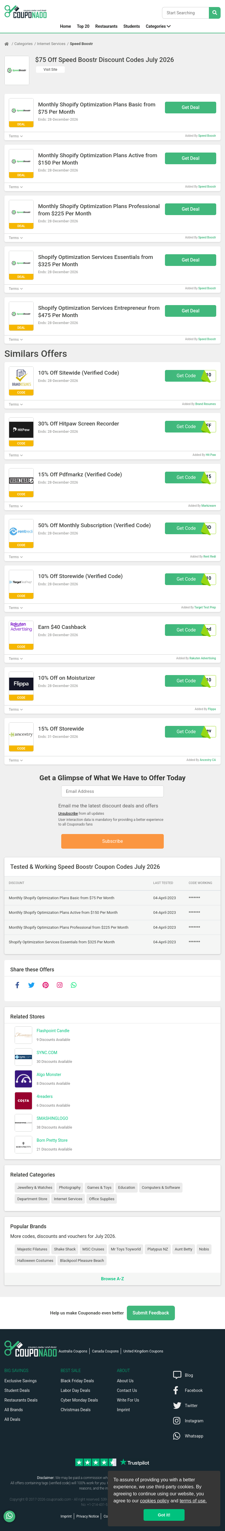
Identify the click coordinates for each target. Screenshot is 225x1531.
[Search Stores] (215, 13)
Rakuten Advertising (203, 658)
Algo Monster (49, 1074)
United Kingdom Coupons (143, 1351)
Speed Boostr (81, 43)
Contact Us (127, 1390)
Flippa (212, 709)
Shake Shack (65, 1249)
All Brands (13, 1409)
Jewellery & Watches (34, 1187)
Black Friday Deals (77, 1380)
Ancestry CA (208, 760)
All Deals (12, 1419)
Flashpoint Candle (53, 1030)
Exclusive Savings (20, 1380)
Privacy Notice (87, 1516)
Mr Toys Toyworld (126, 1249)
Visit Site (50, 70)
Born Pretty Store (52, 1140)
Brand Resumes (205, 404)
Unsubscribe (68, 814)
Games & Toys (99, 1187)
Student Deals (17, 1390)
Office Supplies (101, 1199)
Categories (156, 26)
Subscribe (112, 841)
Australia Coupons (73, 1351)
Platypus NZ (157, 1249)
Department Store (32, 1199)
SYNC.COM (47, 1052)
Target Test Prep (205, 607)
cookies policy (154, 1500)
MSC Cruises (93, 1249)
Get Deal (191, 107)
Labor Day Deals (75, 1390)
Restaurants (106, 26)
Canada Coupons (105, 1351)
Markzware (208, 505)
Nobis (204, 1249)
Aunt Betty (183, 1249)
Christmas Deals (76, 1409)
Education (126, 1187)
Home (65, 26)
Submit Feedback (151, 1313)
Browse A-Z (112, 1278)
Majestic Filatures (32, 1249)
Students (131, 26)
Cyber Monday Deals (79, 1400)
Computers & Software (161, 1187)
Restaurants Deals (21, 1400)
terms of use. (193, 1500)
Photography (69, 1187)
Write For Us (128, 1400)
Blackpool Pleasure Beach (82, 1260)
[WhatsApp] (12, 1516)
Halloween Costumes (35, 1260)
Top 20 (83, 26)
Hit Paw (211, 454)
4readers (45, 1096)
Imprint (123, 1409)
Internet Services (51, 43)
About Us (125, 1380)
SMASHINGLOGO (52, 1118)
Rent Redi (209, 556)
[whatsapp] (73, 985)
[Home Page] (9, 44)
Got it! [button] (164, 1515)
